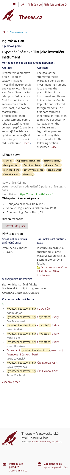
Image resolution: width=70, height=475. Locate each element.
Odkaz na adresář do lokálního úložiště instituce (52, 271)
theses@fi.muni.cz (18, 470)
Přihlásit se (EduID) (55, 4)
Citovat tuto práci (15, 226)
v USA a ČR (28, 308)
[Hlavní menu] (14, 4)
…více (25, 143)
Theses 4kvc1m (18, 32)
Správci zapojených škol (56, 467)
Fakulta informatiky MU (43, 441)
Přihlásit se (35, 4)
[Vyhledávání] (22, 4)
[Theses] (25, 15)
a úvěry (33, 317)
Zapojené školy (53, 463)
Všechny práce (11, 382)
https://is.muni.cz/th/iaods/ (35, 194)
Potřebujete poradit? (16, 465)
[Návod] (4, 305)
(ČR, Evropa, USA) (32, 362)
